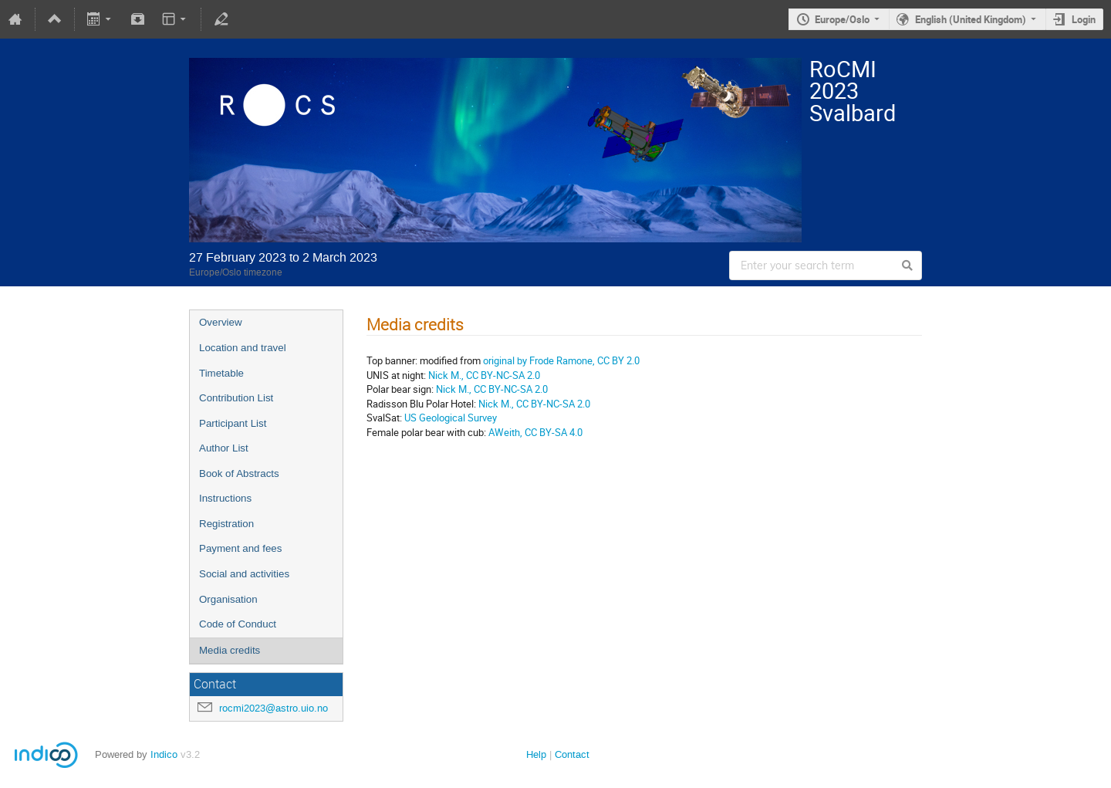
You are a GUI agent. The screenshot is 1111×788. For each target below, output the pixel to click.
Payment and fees (240, 548)
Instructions (225, 498)
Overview (220, 322)
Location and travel (242, 347)
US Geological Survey (450, 417)
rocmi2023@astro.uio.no (273, 708)
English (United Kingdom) (970, 19)
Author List (223, 448)
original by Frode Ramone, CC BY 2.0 (560, 360)
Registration (226, 523)
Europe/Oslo (842, 19)
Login (1084, 19)
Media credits (229, 650)
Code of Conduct (237, 624)
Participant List (232, 423)
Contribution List (236, 398)
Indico (163, 754)
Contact (572, 754)
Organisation (228, 599)
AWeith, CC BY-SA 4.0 (535, 432)
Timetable (221, 373)
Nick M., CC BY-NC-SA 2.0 (484, 375)
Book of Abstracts (239, 473)
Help (536, 754)
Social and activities (244, 574)
